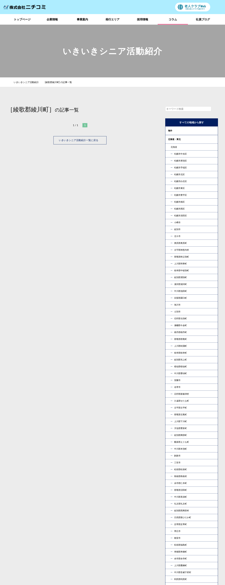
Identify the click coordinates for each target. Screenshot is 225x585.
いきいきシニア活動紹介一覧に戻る (80, 140)
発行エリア (112, 19)
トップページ (22, 19)
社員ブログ (203, 19)
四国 (170, 191)
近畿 (170, 173)
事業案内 (82, 19)
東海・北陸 (173, 165)
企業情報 (52, 19)
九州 (170, 199)
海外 (170, 130)
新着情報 (174, 543)
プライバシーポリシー (182, 548)
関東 (170, 148)
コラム (173, 19)
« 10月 (172, 423)
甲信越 (171, 156)
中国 (170, 182)
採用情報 (142, 19)
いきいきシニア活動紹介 (28, 82)
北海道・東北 (174, 139)
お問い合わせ (149, 495)
